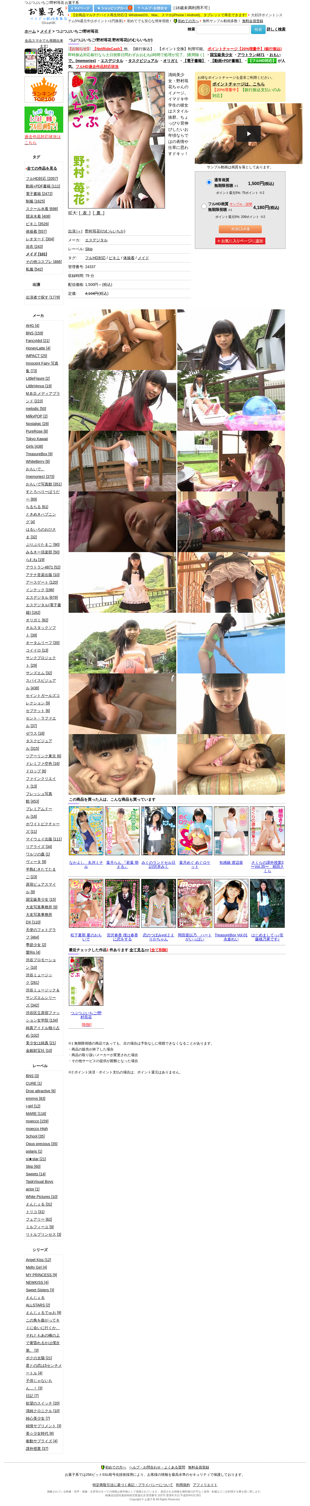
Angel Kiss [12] (38, 1260)
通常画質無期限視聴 (226, 183)
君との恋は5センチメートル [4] (44, 1369)
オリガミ (170, 61)
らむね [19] (35, 559)
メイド (45, 31)
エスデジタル (112, 61)
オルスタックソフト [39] (41, 631)
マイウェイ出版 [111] (44, 839)
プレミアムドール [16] (39, 813)
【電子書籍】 (194, 61)
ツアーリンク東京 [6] (43, 756)
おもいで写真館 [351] (44, 484)
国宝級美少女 (221, 55)
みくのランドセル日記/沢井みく (158, 864)
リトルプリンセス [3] (43, 1234)
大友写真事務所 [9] (41, 907)
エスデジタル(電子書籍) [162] (43, 609)
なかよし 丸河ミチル (86, 864)
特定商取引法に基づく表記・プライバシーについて (133, 1485)
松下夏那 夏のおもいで (86, 937)
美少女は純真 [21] (41, 1043)
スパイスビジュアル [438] (41, 684)
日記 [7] (32, 1396)
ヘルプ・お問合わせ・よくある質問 (157, 1467)
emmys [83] (35, 1098)
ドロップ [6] (36, 771)
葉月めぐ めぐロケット (194, 864)
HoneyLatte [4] (38, 348)
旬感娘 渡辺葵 (231, 862)
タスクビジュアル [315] (39, 745)
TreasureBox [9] (39, 454)
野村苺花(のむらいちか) (105, 231)
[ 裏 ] (98, 213)
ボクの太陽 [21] (39, 1358)
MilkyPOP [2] (37, 416)
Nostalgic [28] (37, 424)
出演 (75, 231)
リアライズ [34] (39, 846)
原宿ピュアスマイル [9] (41, 888)
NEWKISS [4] (37, 1282)
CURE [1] (34, 1083)
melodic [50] (36, 408)
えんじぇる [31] (39, 1204)
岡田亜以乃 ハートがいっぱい (195, 937)
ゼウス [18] (35, 733)
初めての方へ (186, 21)
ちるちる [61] (37, 507)
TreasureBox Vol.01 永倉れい (231, 937)
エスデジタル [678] (42, 597)
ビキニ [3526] (37, 224)
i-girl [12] (33, 1106)
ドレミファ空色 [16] (42, 763)
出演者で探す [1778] (43, 297)
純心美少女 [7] (38, 1418)
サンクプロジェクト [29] (41, 662)
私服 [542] (34, 269)
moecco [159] (37, 1121)
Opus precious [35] (42, 1144)
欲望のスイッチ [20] (42, 1403)
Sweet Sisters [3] (40, 1290)
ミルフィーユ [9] (40, 1227)
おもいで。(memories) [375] (40, 473)
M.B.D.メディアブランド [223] (43, 397)
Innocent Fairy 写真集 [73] (42, 367)
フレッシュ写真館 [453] (39, 797)
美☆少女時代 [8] (40, 1433)
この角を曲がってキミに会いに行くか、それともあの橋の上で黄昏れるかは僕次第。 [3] (43, 1335)
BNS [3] (32, 1076)
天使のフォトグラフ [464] (41, 933)
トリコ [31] (35, 1212)
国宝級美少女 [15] (41, 899)
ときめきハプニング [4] (41, 518)
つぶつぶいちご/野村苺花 (86, 1015)
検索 (191, 29)
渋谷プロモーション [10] (41, 964)
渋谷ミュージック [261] (39, 979)
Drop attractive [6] (41, 1091)
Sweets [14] (35, 1174)
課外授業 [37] (37, 1448)
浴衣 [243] (34, 246)
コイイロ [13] (37, 650)
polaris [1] (34, 1151)
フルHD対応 (95, 258)
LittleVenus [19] (39, 386)
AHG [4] (32, 325)
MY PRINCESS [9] (41, 1275)
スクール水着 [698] (42, 209)
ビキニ (114, 258)
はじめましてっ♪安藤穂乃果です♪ (267, 937)
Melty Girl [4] (36, 1267)
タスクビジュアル (143, 61)
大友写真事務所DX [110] (39, 918)
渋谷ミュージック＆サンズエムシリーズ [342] (43, 997)
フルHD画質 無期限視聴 (230, 207)
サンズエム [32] (39, 673)
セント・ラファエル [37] (41, 722)
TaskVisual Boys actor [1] (39, 1185)
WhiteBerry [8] (38, 461)
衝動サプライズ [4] (41, 1441)
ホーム (30, 31)
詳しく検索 (276, 29)
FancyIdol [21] (38, 340)
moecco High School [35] (37, 1132)
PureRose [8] (37, 431)
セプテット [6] (38, 710)
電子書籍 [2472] (39, 193)
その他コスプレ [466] (44, 261)
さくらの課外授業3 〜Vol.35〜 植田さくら (267, 866)
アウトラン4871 (251, 55)
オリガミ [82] (37, 620)
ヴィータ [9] (36, 862)
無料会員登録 (252, 21)
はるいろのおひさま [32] (41, 533)
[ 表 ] (85, 213)
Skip (88, 249)
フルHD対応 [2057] (42, 178)
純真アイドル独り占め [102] (43, 1032)
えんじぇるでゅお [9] (43, 1312)
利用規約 (183, 1485)
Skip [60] (33, 1166)
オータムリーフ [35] (42, 643)
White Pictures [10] (42, 1196)
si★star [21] (36, 1159)
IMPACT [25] (36, 356)
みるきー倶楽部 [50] (42, 552)
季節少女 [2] (36, 945)
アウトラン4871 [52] (43, 567)
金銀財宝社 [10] (39, 1050)
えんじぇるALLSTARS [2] (38, 1301)
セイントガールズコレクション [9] (43, 699)
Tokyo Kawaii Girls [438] (37, 443)
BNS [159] (34, 333)
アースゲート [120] (42, 582)
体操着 (129, 258)
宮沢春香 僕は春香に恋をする (122, 937)
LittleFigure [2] (38, 378)
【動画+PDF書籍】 (226, 61)
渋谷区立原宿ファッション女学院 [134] (43, 1016)
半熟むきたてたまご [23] (41, 873)
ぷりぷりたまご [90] (42, 544)
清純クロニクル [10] (42, 1411)
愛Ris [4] (33, 952)
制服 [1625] (35, 201)
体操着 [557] (36, 231)
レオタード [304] (40, 239)
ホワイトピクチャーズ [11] (43, 828)
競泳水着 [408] (38, 216)
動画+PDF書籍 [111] (43, 186)
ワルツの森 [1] (38, 854)
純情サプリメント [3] (43, 1426)
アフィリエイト (205, 1485)
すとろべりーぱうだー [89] (43, 495)
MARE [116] (36, 1113)
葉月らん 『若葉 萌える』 (122, 864)
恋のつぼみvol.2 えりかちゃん (158, 937)
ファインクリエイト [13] (41, 782)
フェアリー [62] (39, 1219)
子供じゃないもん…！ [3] (39, 1384)
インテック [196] (40, 590)
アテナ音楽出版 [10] (42, 575)
